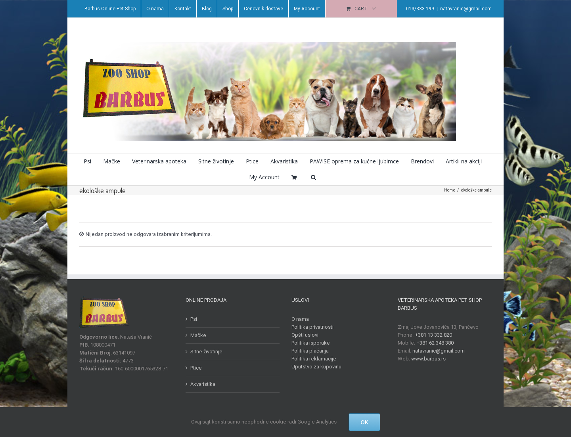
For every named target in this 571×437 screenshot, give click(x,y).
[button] (311, 177)
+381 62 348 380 (433, 343)
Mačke (196, 335)
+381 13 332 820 (431, 335)
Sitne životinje (204, 352)
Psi (191, 319)
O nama (298, 319)
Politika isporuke (309, 343)
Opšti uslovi (303, 335)
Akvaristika (200, 384)
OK (364, 422)
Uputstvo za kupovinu (315, 367)
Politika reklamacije (312, 359)
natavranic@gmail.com (464, 9)
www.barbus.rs (426, 359)
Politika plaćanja (308, 351)
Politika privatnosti (311, 327)
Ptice (194, 368)
